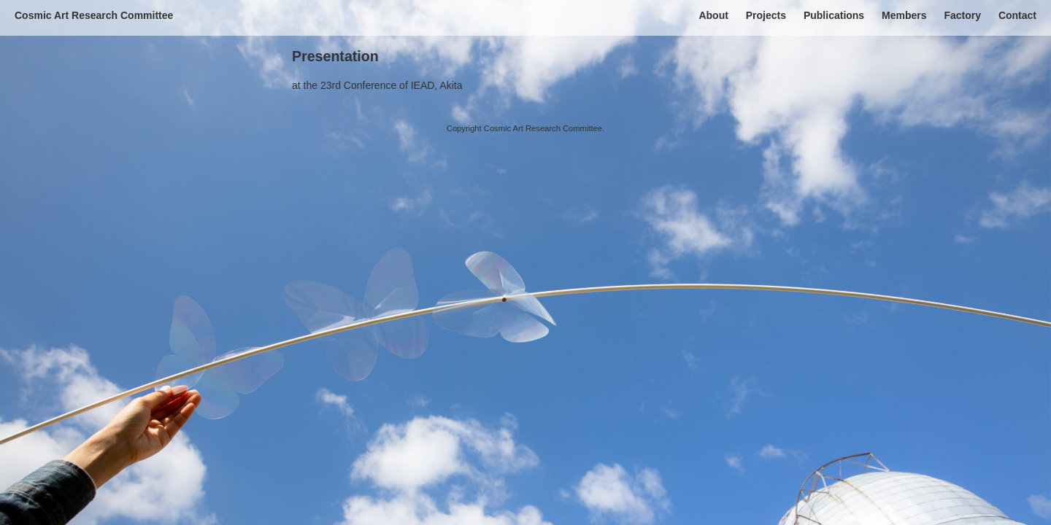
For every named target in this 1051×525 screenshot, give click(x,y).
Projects (766, 15)
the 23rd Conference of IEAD (369, 85)
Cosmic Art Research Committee (94, 15)
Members (904, 15)
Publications (834, 15)
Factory (962, 15)
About (713, 15)
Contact (1017, 15)
